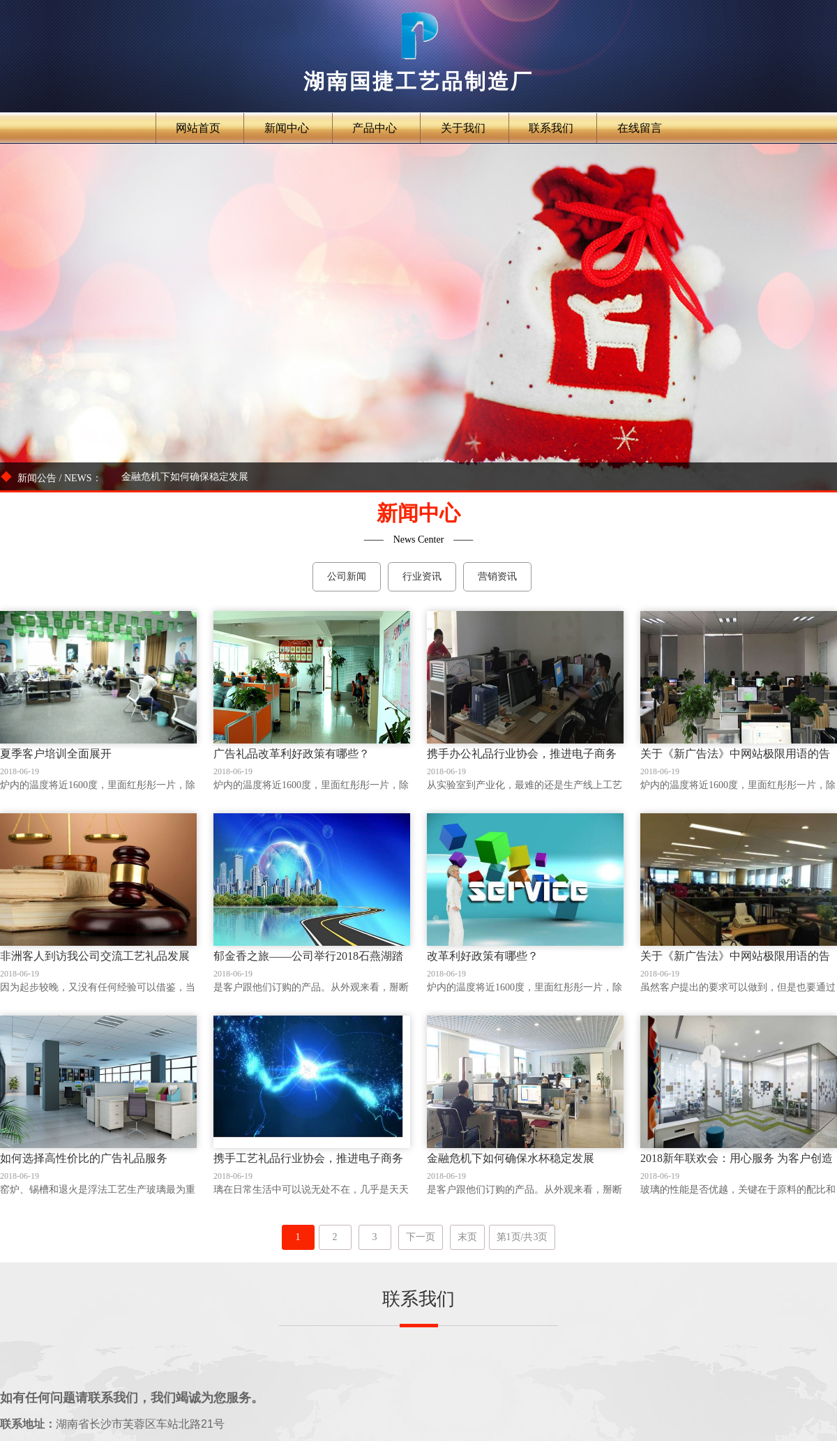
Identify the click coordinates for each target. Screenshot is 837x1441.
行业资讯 (422, 576)
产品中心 (374, 128)
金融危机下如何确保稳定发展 (184, 476)
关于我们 (463, 128)
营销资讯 (497, 576)
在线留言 (639, 128)
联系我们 (551, 128)
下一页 (420, 1237)
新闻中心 (286, 128)
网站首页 (198, 128)
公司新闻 (346, 576)
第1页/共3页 (522, 1237)
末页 (467, 1237)
